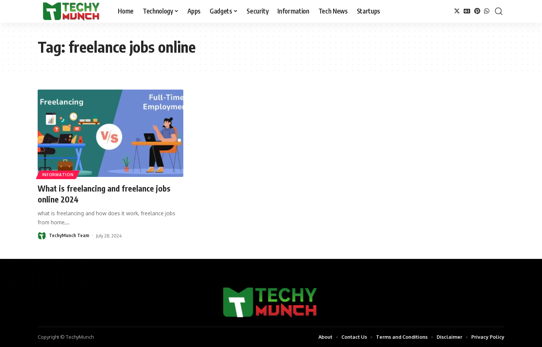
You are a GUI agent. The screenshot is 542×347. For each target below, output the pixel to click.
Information (58, 174)
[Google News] (467, 11)
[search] (498, 11)
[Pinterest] (477, 11)
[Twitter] (457, 11)
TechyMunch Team (69, 236)
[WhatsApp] (486, 11)
